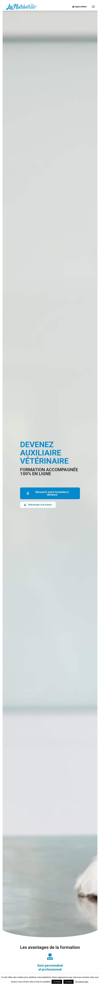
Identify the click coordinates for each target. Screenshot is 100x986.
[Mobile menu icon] (93, 6)
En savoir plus (81, 982)
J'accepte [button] (57, 982)
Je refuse (68, 982)
